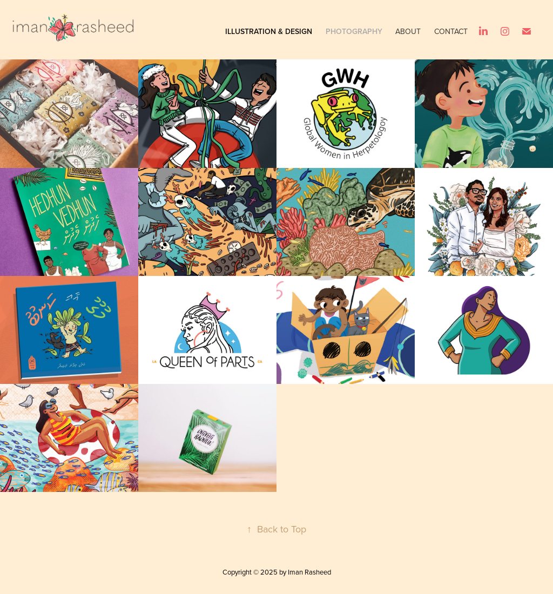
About (408, 31)
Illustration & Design (268, 31)
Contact (451, 31)
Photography (354, 31)
